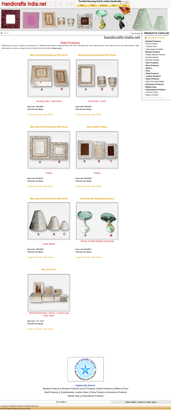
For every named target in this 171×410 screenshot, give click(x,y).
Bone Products (152, 65)
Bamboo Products (152, 60)
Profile (92, 5)
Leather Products (153, 76)
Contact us (103, 5)
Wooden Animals (152, 57)
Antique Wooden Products (155, 55)
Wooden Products (70, 388)
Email (114, 5)
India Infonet (26, 408)
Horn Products (152, 63)
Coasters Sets (151, 46)
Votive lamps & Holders (154, 49)
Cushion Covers (152, 92)
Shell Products (152, 73)
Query (125, 5)
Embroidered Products (92, 396)
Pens (148, 71)
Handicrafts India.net (17, 406)
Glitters (149, 68)
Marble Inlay (151, 87)
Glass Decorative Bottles (155, 81)
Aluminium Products (155, 84)
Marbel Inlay (73, 396)
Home (82, 5)
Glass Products (98, 392)
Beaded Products (153, 41)
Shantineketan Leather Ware (74, 392)
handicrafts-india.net (122, 37)
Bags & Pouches (152, 95)
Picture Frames (151, 44)
